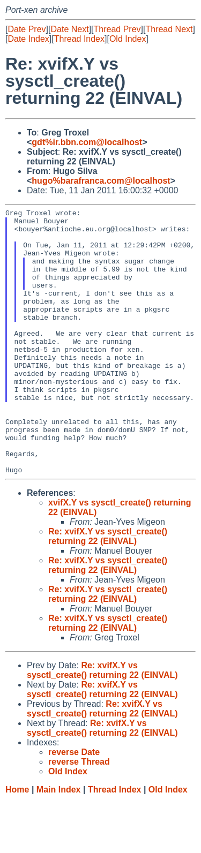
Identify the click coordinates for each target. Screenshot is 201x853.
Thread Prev (117, 29)
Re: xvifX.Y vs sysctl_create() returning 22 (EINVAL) (107, 589)
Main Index (58, 842)
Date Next (69, 29)
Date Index (28, 38)
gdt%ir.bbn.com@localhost (87, 142)
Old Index (127, 38)
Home (17, 842)
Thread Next (168, 29)
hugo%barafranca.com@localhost (101, 180)
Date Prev (27, 29)
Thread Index (79, 38)
